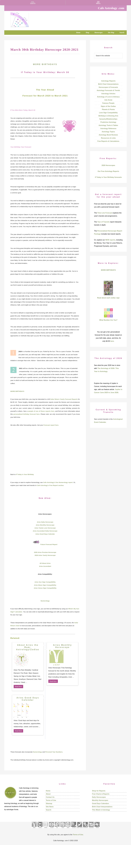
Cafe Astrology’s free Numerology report (58, 482)
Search (48, 810)
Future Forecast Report (48, 544)
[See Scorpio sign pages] (73, 829)
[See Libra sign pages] (67, 829)
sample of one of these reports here (41, 411)
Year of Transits (103, 222)
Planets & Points (108, 109)
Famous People (108, 103)
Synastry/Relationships (108, 119)
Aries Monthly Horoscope (45, 525)
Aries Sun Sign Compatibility (45, 582)
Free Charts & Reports (100, 794)
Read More (18, 686)
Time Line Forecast (104, 213)
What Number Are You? (108, 320)
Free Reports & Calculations (108, 141)
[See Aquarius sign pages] (91, 829)
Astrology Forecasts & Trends (108, 90)
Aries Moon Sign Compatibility (45, 585)
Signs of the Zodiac (108, 106)
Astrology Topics (108, 132)
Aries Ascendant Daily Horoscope (45, 531)
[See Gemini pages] (45, 829)
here (112, 341)
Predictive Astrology (108, 122)
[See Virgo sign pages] (62, 829)
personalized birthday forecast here (26, 414)
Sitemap (49, 803)
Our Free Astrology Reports (108, 171)
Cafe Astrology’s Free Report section (50, 485)
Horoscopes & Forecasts (108, 87)
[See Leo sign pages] (57, 829)
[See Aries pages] (34, 829)
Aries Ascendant (45, 566)
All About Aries (45, 563)
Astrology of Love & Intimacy (108, 97)
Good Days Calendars (100, 803)
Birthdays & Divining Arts (108, 116)
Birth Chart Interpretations (108, 84)
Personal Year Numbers (54, 752)
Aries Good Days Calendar (45, 534)
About (48, 794)
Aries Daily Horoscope (45, 522)
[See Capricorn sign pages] (85, 829)
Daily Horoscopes (99, 797)
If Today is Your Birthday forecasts (108, 177)
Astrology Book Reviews (108, 135)
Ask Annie (108, 100)
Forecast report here (51, 425)
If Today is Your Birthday (25, 474)
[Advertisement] (45, 449)
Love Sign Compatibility (108, 113)
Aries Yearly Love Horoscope (45, 528)
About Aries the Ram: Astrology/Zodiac (27, 647)
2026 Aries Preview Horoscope (45, 552)
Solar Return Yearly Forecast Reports (64, 399)
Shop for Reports (98, 791)
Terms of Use (51, 800)
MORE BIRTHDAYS (45, 64)
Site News (50, 807)
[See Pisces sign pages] (97, 829)
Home (48, 791)
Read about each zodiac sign (108, 298)
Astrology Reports (108, 81)
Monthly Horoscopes (100, 800)
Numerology (45, 601)
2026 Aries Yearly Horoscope (45, 555)
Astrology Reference (108, 128)
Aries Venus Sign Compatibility (45, 588)
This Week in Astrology (101, 810)
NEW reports (110, 240)
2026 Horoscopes (108, 165)
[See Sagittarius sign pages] (79, 829)
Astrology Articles (108, 93)
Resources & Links (108, 138)
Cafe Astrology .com (25, 19)
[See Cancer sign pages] (51, 829)
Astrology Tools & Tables (108, 125)
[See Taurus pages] (40, 829)
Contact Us (50, 797)
